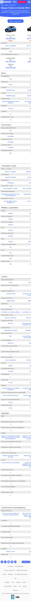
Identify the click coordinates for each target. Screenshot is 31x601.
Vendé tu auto (22, 2)
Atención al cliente (19, 566)
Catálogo (6, 5)
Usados (11, 66)
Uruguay (25, 586)
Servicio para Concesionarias (21, 574)
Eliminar (11, 40)
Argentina (7, 582)
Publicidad (10, 574)
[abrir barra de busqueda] (16, 2)
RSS (15, 578)
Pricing (4, 574)
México (15, 586)
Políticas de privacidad (22, 570)
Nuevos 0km (11, 59)
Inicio (2, 5)
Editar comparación (15, 21)
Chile (12, 582)
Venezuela (15, 590)
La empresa (10, 566)
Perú (20, 586)
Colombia (18, 582)
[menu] (29, 2)
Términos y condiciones (9, 570)
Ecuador (24, 582)
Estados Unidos (8, 586)
